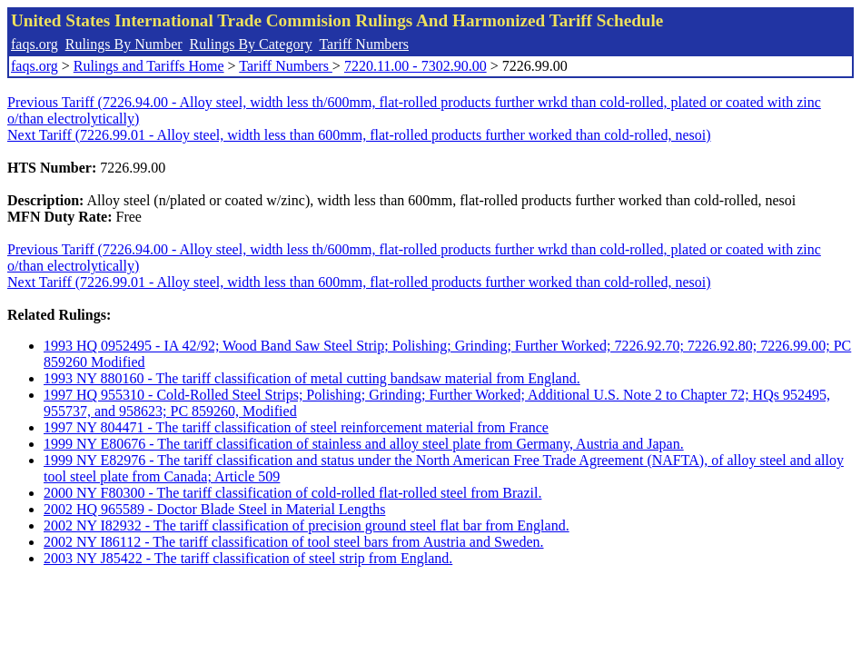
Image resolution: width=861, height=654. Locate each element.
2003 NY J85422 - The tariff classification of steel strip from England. (248, 558)
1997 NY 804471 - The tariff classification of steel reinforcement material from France (296, 427)
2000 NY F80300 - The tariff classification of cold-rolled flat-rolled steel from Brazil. (292, 492)
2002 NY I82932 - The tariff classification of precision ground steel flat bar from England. (306, 525)
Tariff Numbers (364, 44)
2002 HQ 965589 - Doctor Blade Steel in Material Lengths (214, 509)
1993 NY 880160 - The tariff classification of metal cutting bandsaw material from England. (312, 378)
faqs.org (34, 44)
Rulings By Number (124, 44)
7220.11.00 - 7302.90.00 (415, 66)
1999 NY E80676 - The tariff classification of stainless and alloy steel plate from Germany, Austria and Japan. (364, 443)
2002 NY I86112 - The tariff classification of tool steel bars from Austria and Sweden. (294, 542)
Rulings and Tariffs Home (149, 66)
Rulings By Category (251, 44)
